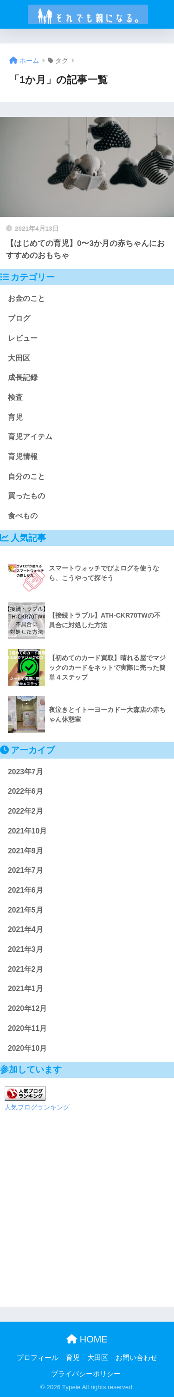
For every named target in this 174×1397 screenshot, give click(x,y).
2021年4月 (25, 929)
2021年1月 (25, 989)
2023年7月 (25, 772)
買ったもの (26, 496)
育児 (15, 417)
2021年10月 (27, 831)
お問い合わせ (136, 1357)
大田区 (19, 358)
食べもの (23, 516)
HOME (87, 1339)
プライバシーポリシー (86, 1374)
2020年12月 (27, 1008)
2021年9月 (25, 851)
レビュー (23, 338)
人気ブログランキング (37, 1107)
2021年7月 (25, 870)
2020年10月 (27, 1048)
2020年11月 (27, 1028)
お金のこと (26, 298)
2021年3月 (25, 949)
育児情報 (23, 456)
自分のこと (26, 476)
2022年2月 (25, 811)
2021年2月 (25, 969)
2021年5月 (25, 910)
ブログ (19, 318)
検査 (15, 397)
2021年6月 (25, 890)
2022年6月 (25, 791)
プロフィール (37, 1357)
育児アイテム (30, 437)
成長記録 (23, 377)
